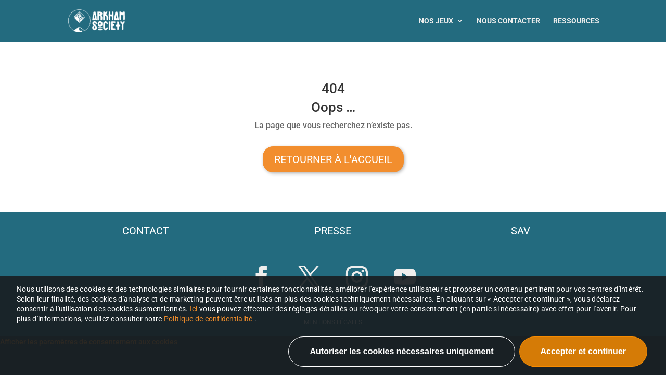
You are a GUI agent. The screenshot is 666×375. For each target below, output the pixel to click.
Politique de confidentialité (208, 319)
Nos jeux (436, 21)
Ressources (576, 21)
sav (520, 230)
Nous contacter (508, 21)
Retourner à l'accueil (333, 159)
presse (332, 230)
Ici (194, 309)
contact (145, 230)
